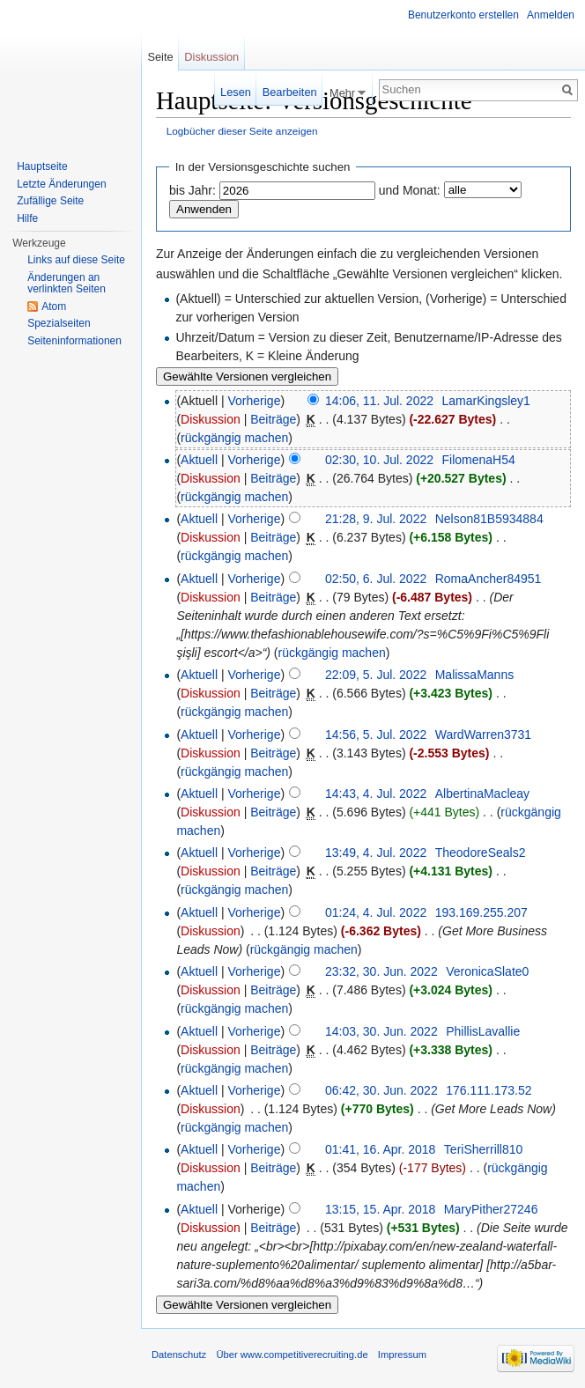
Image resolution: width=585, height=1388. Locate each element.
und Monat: (410, 190)
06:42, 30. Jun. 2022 (381, 1090)
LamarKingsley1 (485, 401)
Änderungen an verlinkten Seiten (66, 283)
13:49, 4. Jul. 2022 (375, 852)
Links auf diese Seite (76, 260)
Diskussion (211, 419)
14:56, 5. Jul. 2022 (375, 734)
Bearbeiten (290, 92)
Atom (53, 306)
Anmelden (550, 15)
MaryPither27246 (491, 1209)
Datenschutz (179, 1354)
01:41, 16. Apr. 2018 (380, 1149)
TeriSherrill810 (483, 1149)
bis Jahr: (192, 190)
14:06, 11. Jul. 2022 (379, 401)
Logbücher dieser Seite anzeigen (242, 131)
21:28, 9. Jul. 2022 (375, 519)
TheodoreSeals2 (480, 852)
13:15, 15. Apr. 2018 (380, 1209)
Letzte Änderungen (61, 184)
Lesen (235, 92)
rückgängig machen (234, 438)
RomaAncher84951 (488, 579)
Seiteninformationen (74, 341)
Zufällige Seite (50, 201)
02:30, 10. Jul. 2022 (379, 460)
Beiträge (273, 419)
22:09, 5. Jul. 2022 (375, 675)
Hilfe (27, 218)
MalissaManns (474, 675)
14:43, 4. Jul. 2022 (375, 793)
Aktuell (199, 460)
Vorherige (254, 401)
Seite (160, 56)
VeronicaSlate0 (487, 971)
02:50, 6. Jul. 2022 (375, 579)
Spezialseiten (58, 323)
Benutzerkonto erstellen (463, 15)
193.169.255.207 (481, 912)
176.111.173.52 (488, 1090)
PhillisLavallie (483, 1031)
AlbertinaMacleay (482, 793)
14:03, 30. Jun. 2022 (381, 1031)
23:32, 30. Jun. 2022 (381, 971)
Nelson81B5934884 (489, 519)
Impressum (402, 1354)
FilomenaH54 (478, 460)
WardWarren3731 (483, 734)
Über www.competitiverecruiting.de (291, 1354)
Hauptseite (42, 166)
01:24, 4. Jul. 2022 (375, 912)
